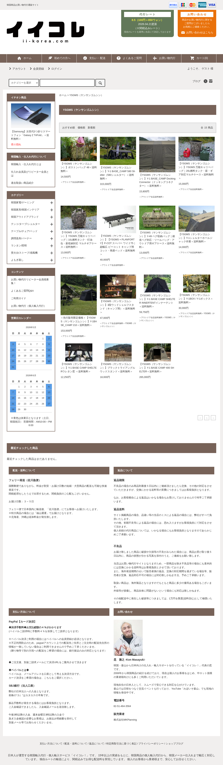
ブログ (196, 81)
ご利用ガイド (18, 298)
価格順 (81, 127)
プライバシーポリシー (151, 743)
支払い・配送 (94, 58)
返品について (96, 743)
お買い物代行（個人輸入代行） (28, 306)
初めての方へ (59, 58)
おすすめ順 (68, 127)
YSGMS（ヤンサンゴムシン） (86, 95)
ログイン (54, 68)
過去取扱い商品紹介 (22, 183)
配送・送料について (75, 743)
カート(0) (199, 58)
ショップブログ (174, 743)
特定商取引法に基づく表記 (121, 743)
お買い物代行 (164, 58)
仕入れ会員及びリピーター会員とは (30, 174)
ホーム (24, 58)
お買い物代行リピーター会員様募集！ (30, 281)
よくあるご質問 (129, 58)
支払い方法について (51, 743)
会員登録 (36, 68)
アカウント (17, 68)
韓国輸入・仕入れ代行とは (26, 164)
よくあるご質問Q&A (22, 290)
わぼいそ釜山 (191, 688)
